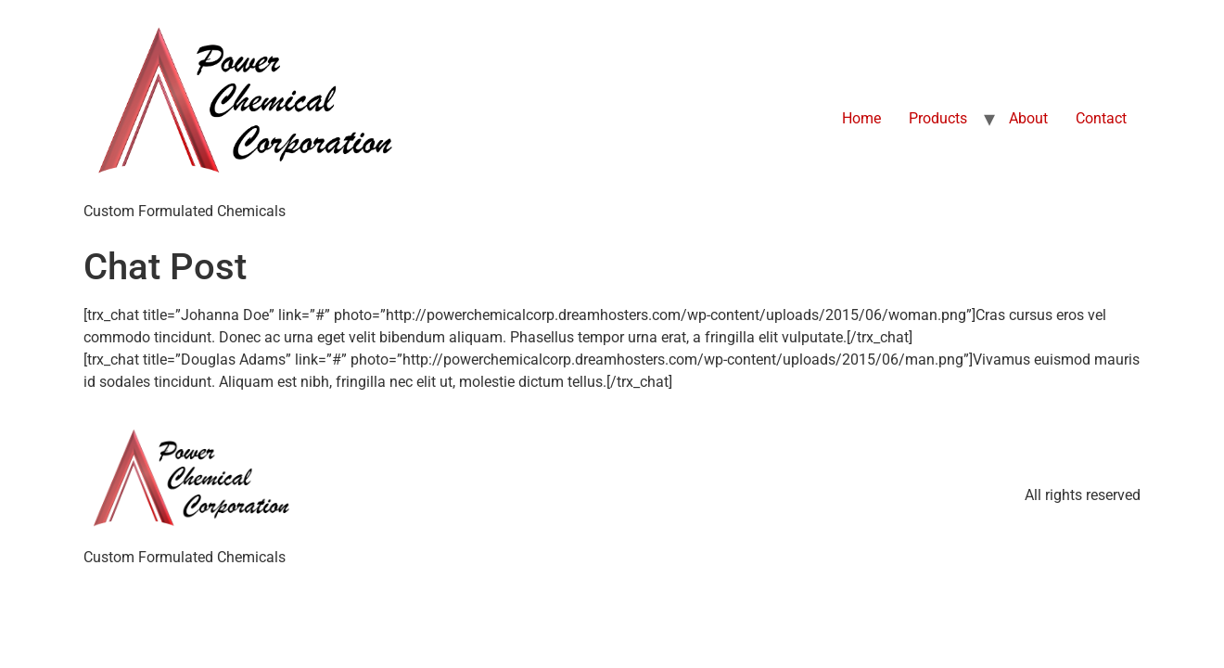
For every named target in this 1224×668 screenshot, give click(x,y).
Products (938, 118)
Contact (1101, 118)
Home (861, 118)
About (1028, 118)
